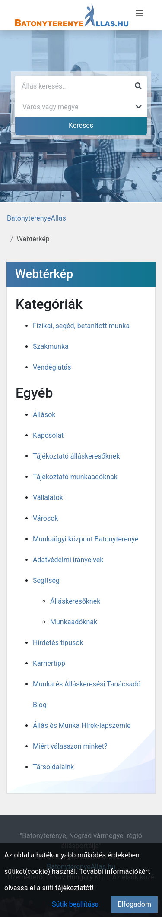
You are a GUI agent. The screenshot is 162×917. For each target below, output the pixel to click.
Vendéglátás (52, 367)
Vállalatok (48, 497)
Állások (44, 415)
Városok (45, 518)
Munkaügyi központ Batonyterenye (85, 539)
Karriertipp (49, 663)
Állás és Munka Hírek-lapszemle (81, 725)
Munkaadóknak (73, 622)
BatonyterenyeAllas (36, 218)
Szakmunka (51, 346)
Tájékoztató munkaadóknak (75, 477)
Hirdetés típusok (58, 643)
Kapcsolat (48, 435)
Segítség (46, 580)
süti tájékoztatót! (68, 888)
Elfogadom (134, 904)
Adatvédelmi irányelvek (68, 560)
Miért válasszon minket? (70, 746)
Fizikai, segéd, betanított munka (81, 326)
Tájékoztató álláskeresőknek (76, 456)
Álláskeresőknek (75, 601)
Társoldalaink (53, 767)
